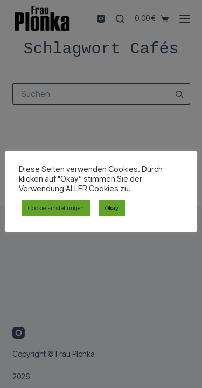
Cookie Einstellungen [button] (56, 208)
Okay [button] (112, 208)
